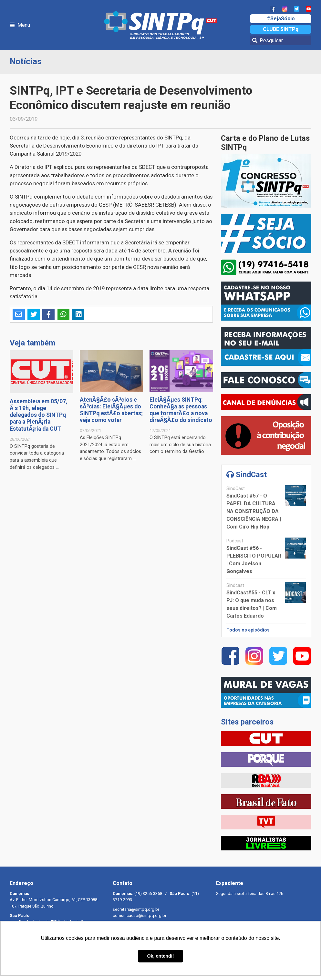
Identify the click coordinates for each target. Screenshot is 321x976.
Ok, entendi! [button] (160, 956)
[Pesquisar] (280, 40)
